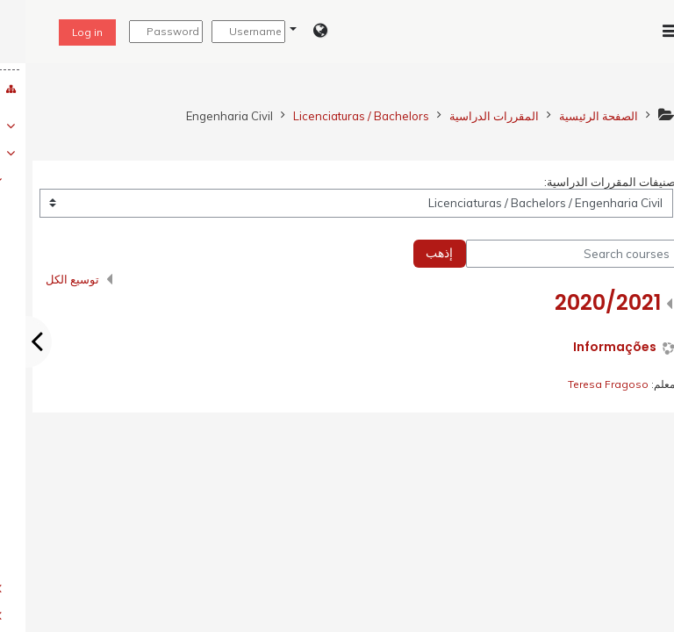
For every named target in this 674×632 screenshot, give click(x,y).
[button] (283, 32)
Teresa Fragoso (582, 384)
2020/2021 (582, 302)
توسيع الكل (47, 279)
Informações (589, 347)
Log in (62, 32)
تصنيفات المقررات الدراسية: (586, 182)
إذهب (413, 253)
